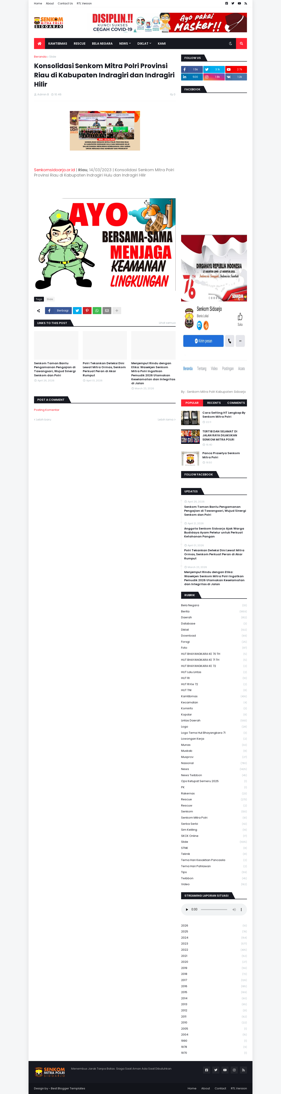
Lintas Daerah (214, 720)
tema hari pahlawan (214, 866)
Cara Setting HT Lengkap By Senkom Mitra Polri (223, 415)
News (214, 769)
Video (214, 884)
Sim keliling (214, 830)
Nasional (214, 763)
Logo (214, 726)
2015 (214, 992)
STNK (214, 848)
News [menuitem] (123, 43)
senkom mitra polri (214, 817)
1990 (214, 1041)
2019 (214, 968)
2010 (214, 1022)
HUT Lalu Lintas (214, 672)
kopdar (214, 714)
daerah (214, 617)
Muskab (214, 751)
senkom (214, 811)
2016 (214, 986)
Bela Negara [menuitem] (102, 43)
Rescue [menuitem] (79, 43)
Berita (214, 611)
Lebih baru (43, 419)
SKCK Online (214, 836)
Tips (214, 872)
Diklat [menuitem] (142, 43)
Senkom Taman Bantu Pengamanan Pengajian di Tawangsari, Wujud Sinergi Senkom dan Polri (55, 369)
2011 (214, 1016)
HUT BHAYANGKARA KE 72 (214, 666)
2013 (214, 1004)
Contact (220, 1088)
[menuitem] (39, 43)
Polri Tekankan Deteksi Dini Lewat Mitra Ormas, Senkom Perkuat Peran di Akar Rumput (104, 369)
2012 (214, 1010)
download (214, 635)
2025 (214, 931)
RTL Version (84, 3)
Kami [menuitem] (162, 43)
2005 (214, 1029)
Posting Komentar (46, 410)
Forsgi (214, 642)
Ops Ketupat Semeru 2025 (214, 781)
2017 (214, 980)
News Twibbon (214, 775)
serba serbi (214, 824)
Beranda (40, 57)
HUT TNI (214, 690)
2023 (214, 943)
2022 (214, 950)
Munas (214, 745)
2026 (214, 925)
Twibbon (214, 878)
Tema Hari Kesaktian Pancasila (214, 860)
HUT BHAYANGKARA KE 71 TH (214, 660)
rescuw (214, 805)
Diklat (214, 630)
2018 (214, 974)
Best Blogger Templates (68, 1088)
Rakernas (214, 793)
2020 (214, 962)
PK (214, 787)
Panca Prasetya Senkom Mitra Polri (221, 455)
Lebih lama (165, 419)
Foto (214, 648)
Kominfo (214, 708)
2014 (214, 998)
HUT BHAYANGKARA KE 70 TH (214, 654)
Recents (214, 403)
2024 (214, 938)
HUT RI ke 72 (214, 684)
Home (38, 3)
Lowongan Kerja (214, 739)
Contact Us (65, 3)
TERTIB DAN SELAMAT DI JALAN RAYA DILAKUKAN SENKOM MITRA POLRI (219, 435)
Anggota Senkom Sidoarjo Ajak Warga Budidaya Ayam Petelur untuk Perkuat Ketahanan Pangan (214, 533)
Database (214, 623)
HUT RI (214, 678)
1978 (214, 1047)
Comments (236, 403)
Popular (192, 403)
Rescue (214, 799)
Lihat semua (167, 323)
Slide (52, 57)
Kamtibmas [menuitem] (57, 43)
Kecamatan (214, 702)
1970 (214, 1053)
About (50, 3)
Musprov (214, 757)
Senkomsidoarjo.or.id (54, 170)
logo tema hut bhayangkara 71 (214, 733)
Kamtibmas (214, 696)
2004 (214, 1034)
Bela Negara (214, 605)
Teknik (214, 854)
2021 (214, 956)
